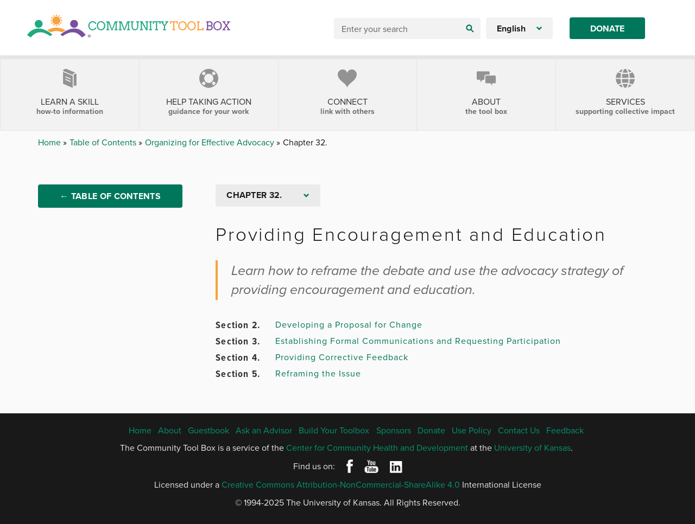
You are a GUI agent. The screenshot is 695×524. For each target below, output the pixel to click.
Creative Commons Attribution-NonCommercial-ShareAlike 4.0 (341, 484)
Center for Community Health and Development (377, 447)
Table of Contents (104, 142)
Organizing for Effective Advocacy (210, 142)
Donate (607, 28)
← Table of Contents (110, 196)
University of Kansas (532, 447)
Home (50, 142)
